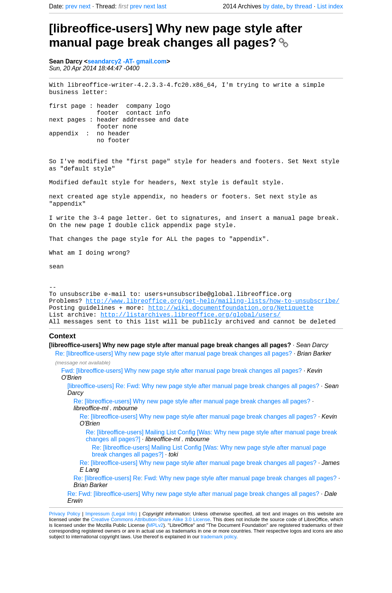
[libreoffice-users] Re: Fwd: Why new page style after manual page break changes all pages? (193, 436)
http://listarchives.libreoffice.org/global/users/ (190, 363)
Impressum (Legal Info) (111, 564)
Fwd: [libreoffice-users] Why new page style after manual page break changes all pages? (181, 421)
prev (71, 6)
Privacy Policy (64, 564)
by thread (299, 6)
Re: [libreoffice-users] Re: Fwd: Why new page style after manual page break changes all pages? (205, 528)
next (84, 6)
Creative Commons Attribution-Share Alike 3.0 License (150, 570)
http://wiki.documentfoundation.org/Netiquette (231, 355)
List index (330, 6)
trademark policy (218, 587)
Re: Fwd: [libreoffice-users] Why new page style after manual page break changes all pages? (193, 544)
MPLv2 (155, 575)
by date (273, 6)
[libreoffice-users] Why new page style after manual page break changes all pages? (175, 35)
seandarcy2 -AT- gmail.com (127, 61)
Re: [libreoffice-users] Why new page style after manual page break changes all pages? (173, 404)
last (162, 6)
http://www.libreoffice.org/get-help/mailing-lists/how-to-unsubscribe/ (212, 346)
